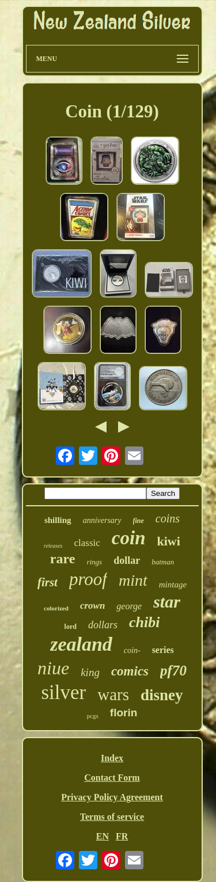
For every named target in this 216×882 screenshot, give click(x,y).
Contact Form (111, 777)
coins (168, 518)
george (129, 606)
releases (53, 546)
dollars (103, 625)
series (163, 650)
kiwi (168, 541)
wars (113, 694)
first (47, 582)
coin (129, 538)
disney (162, 695)
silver (63, 692)
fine (138, 521)
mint (133, 580)
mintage (173, 584)
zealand (81, 644)
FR (122, 836)
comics (130, 671)
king (90, 672)
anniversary (102, 520)
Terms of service (112, 817)
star (166, 601)
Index (112, 758)
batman (162, 562)
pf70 (173, 670)
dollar (126, 560)
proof (88, 579)
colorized (56, 608)
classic (87, 542)
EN (102, 836)
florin (124, 713)
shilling (57, 520)
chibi (144, 622)
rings (94, 562)
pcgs (92, 715)
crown (92, 605)
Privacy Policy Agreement (112, 797)
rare (62, 558)
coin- (132, 650)
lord (71, 627)
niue (53, 668)
